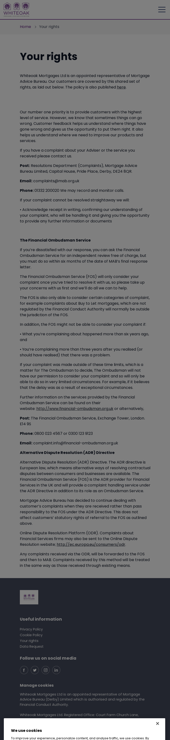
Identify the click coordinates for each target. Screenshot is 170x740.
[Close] (157, 729)
